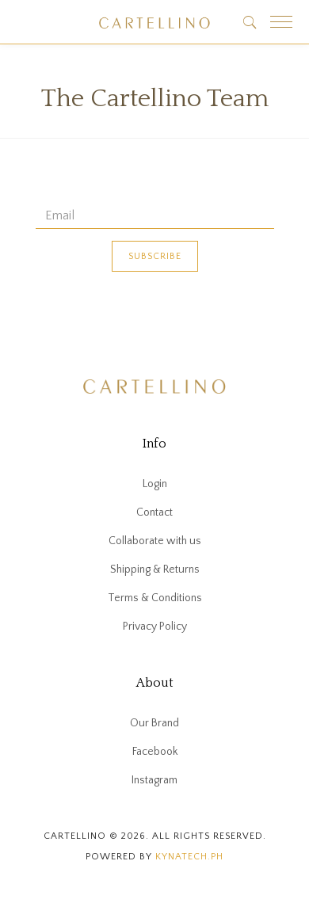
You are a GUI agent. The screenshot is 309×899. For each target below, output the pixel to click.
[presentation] (156, 318)
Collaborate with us (155, 541)
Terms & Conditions (155, 598)
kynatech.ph (189, 856)
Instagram (154, 780)
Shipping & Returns (155, 569)
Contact (154, 512)
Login (155, 484)
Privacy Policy (155, 626)
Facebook (154, 751)
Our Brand (154, 723)
